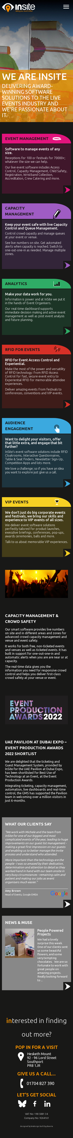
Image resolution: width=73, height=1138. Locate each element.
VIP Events (16, 502)
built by (43, 1126)
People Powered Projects (50, 932)
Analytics (16, 283)
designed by (25, 1126)
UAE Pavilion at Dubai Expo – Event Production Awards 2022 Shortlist (36, 748)
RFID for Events (22, 349)
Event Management (26, 138)
